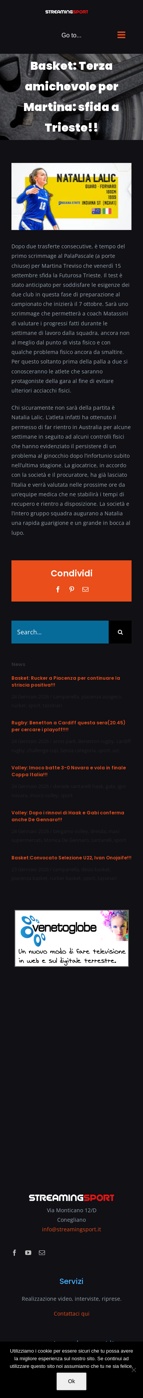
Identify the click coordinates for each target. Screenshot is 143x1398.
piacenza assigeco (101, 696)
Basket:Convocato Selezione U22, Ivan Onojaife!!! (71, 857)
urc (116, 750)
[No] (133, 1370)
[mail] (42, 1253)
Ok (71, 1381)
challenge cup (42, 750)
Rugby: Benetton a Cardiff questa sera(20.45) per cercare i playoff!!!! (68, 726)
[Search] (120, 632)
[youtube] (28, 1253)
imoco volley (44, 795)
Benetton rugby (96, 741)
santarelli (101, 840)
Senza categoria (78, 750)
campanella (66, 696)
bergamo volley (70, 831)
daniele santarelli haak (78, 786)
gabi (110, 786)
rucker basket (65, 878)
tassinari (52, 705)
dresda (98, 831)
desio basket (95, 869)
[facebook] (14, 1253)
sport (34, 705)
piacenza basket (29, 878)
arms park (64, 741)
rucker (18, 705)
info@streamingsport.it (71, 1229)
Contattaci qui (72, 1313)
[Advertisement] (71, 1074)
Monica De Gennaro (66, 840)
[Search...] (60, 632)
